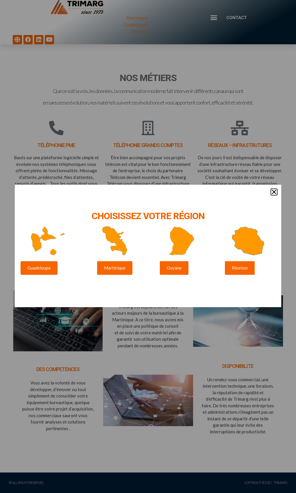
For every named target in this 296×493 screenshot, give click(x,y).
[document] (148, 246)
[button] (274, 186)
